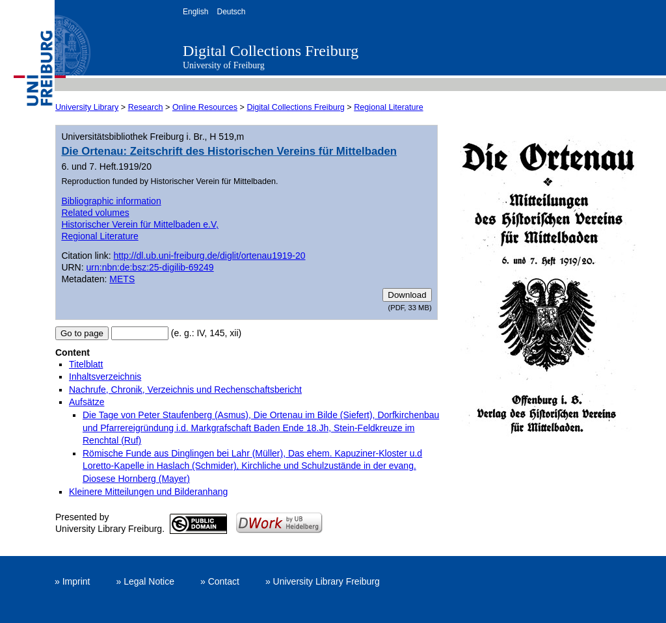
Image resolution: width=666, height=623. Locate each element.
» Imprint (72, 581)
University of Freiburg (224, 65)
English (195, 11)
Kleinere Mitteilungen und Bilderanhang (148, 491)
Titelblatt (86, 364)
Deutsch (231, 11)
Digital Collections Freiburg (270, 50)
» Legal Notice (145, 581)
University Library (86, 107)
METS (122, 279)
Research (145, 107)
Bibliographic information (111, 201)
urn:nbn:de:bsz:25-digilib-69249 (150, 267)
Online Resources (204, 107)
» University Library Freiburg (322, 581)
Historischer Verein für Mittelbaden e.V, (140, 224)
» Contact (219, 581)
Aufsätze (86, 402)
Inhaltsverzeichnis (105, 376)
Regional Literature (388, 107)
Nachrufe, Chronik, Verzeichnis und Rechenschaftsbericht (185, 389)
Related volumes (95, 212)
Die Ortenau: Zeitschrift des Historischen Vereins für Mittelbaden (229, 151)
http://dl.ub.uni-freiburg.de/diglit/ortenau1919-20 (210, 255)
